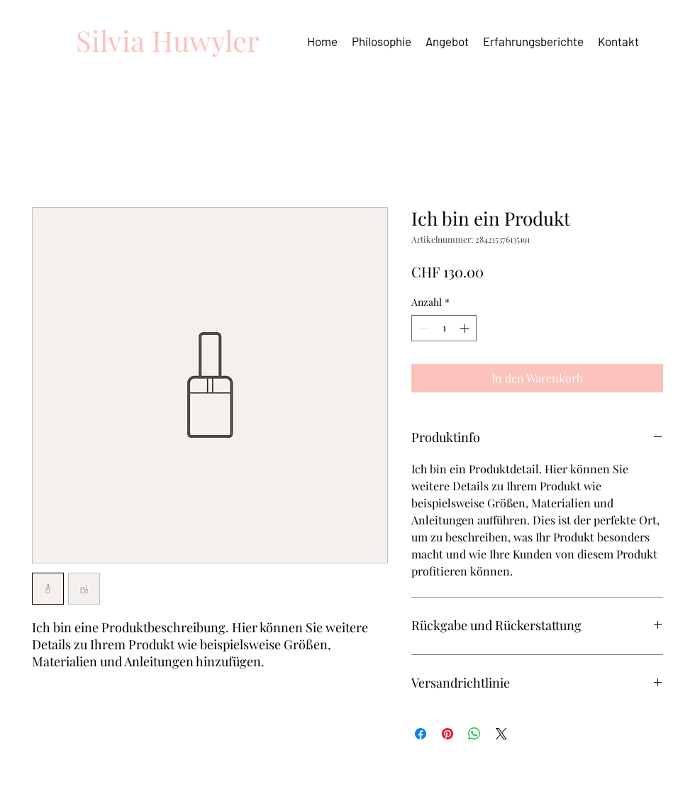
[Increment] (465, 328)
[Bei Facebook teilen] (420, 733)
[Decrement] (422, 328)
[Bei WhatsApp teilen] (474, 733)
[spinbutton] (444, 328)
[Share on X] (501, 733)
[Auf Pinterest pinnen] (447, 733)
